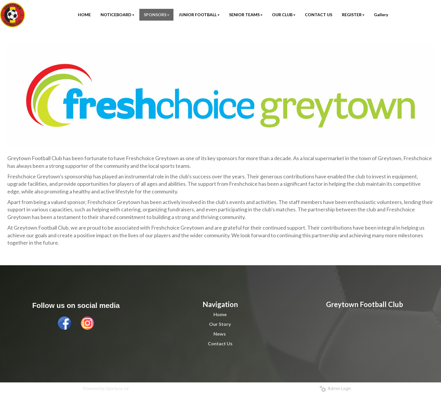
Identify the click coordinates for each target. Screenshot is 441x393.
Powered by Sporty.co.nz (106, 388)
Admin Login (335, 388)
